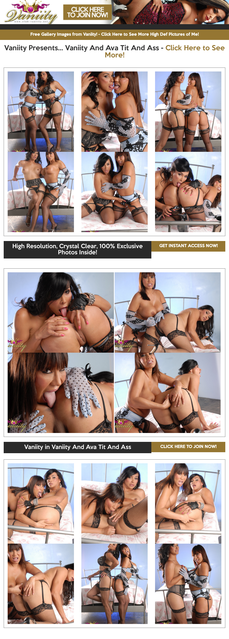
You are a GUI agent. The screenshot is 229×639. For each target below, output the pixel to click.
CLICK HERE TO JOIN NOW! (188, 447)
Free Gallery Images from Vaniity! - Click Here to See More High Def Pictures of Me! (114, 34)
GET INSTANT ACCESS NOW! (188, 246)
